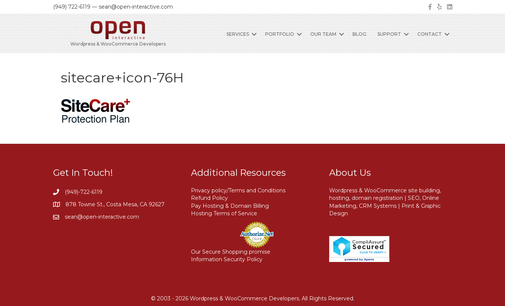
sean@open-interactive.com (102, 216)
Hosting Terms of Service (224, 213)
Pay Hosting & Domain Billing (230, 205)
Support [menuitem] (389, 34)
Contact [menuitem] (429, 34)
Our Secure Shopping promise (230, 251)
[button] (254, 34)
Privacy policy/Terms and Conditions (238, 190)
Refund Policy (209, 198)
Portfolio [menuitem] (279, 34)
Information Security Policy (226, 259)
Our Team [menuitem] (323, 34)
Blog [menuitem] (359, 34)
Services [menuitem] (237, 34)
